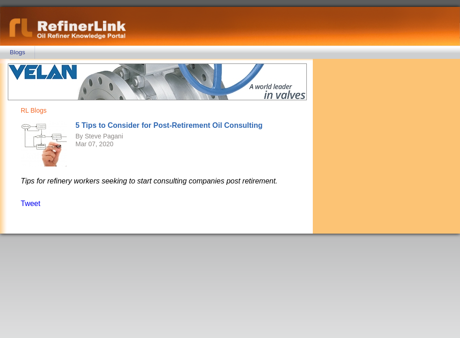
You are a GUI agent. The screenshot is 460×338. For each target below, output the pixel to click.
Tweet (30, 203)
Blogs (17, 52)
